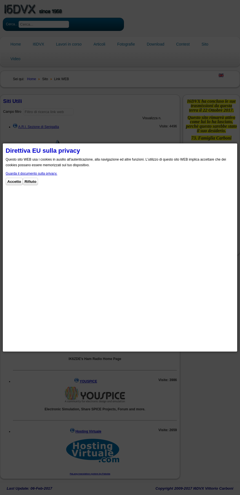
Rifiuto (30, 181)
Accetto (14, 181)
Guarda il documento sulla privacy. (31, 174)
